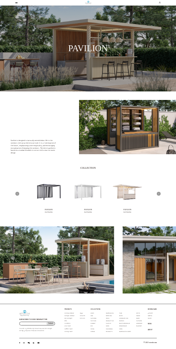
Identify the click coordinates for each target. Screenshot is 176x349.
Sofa (66, 321)
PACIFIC (108, 323)
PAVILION (49, 209)
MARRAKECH (110, 313)
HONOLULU (139, 323)
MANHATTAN (110, 321)
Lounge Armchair (69, 316)
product (150, 313)
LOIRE (107, 326)
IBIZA (107, 318)
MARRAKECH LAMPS (125, 331)
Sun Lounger (68, 318)
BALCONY (139, 326)
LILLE (92, 316)
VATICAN (93, 321)
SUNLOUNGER (123, 326)
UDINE (92, 329)
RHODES (121, 321)
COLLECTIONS (95, 309)
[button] (17, 194)
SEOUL (121, 316)
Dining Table (69, 331)
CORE (121, 329)
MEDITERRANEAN (124, 323)
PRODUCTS (68, 309)
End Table (68, 326)
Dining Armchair (69, 313)
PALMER (93, 323)
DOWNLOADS (152, 309)
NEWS (150, 324)
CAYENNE (94, 318)
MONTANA (109, 316)
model (150, 318)
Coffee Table (69, 329)
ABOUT (150, 330)
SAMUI (138, 318)
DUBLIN (93, 331)
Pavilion (82, 318)
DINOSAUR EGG (123, 318)
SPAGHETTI (109, 331)
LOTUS (138, 313)
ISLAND (138, 316)
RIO (92, 326)
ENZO (92, 313)
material (150, 316)
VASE (120, 313)
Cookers (82, 316)
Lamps (81, 313)
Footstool (67, 323)
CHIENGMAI (109, 329)
